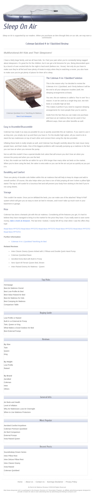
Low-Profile (8, 365)
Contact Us (40, 482)
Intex (6, 386)
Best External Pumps (12, 331)
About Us (29, 482)
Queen (6, 351)
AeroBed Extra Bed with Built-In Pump (26, 259)
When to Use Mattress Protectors (17, 412)
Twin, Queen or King (12, 324)
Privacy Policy (71, 482)
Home (20, 482)
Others (6, 389)
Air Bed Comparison (12, 432)
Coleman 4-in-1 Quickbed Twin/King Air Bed (28, 242)
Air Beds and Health (12, 402)
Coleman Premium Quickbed (15, 429)
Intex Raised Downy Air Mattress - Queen (27, 267)
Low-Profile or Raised (12, 318)
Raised (7, 368)
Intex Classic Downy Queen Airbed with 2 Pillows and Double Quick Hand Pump (43, 251)
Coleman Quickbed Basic (21, 255)
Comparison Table (11, 305)
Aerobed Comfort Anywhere (15, 425)
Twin (6, 348)
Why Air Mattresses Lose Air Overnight (19, 409)
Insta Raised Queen (12, 439)
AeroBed (7, 379)
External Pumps (10, 435)
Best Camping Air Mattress (14, 301)
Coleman (7, 382)
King (6, 354)
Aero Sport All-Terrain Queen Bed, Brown (27, 263)
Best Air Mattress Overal (13, 288)
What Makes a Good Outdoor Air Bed (19, 328)
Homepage (8, 285)
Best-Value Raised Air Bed (14, 295)
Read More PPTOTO (12, 229)
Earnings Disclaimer (55, 482)
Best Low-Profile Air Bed (13, 291)
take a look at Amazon (20, 221)
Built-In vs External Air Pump (15, 321)
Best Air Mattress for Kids (14, 298)
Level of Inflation (10, 405)
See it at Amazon (24, 116)
